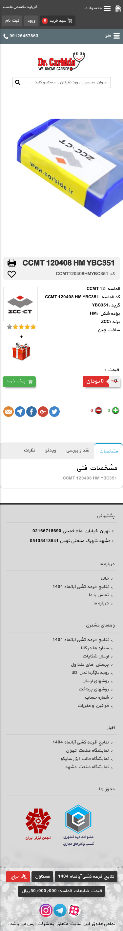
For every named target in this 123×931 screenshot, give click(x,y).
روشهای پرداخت (93, 689)
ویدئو (50, 450)
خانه (104, 578)
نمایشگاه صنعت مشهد (87, 767)
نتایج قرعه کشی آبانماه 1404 (80, 586)
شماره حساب (97, 697)
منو (112, 35)
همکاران (42, 876)
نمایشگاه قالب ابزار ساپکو (84, 758)
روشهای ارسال (95, 681)
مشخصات (108, 451)
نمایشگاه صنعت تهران (87, 750)
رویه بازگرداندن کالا (90, 672)
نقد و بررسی (77, 450)
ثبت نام (12, 20)
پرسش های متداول (90, 664)
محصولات (97, 8)
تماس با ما (99, 595)
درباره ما (101, 603)
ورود (31, 20)
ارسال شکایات (95, 656)
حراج (15, 876)
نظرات (29, 450)
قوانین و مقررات (93, 705)
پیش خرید (15, 381)
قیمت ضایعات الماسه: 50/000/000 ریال (61, 890)
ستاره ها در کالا (95, 648)
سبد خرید (54, 20)
